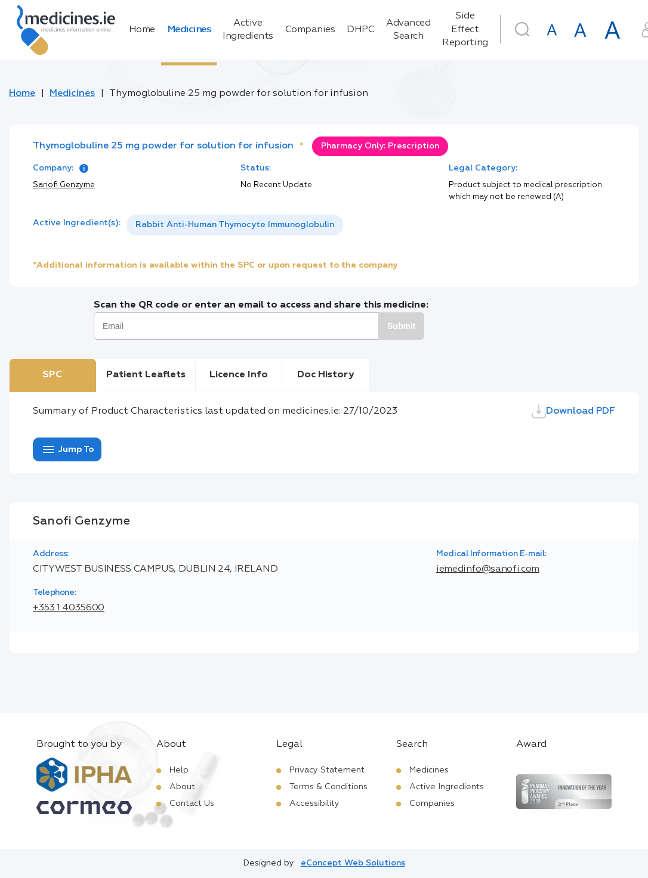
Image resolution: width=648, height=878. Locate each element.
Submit (401, 326)
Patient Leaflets (146, 375)
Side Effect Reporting (465, 29)
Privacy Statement (327, 770)
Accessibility (314, 803)
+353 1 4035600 (68, 608)
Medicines (189, 30)
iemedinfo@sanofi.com (487, 569)
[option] (234, 225)
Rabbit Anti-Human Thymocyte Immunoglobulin (234, 225)
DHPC (360, 30)
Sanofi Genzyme (64, 185)
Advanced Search (408, 29)
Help (179, 770)
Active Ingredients (248, 29)
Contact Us (191, 803)
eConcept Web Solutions (353, 863)
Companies (310, 30)
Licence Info (238, 375)
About (182, 787)
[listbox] (234, 225)
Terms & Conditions (328, 787)
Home (142, 30)
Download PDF (573, 411)
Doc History (325, 375)
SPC (52, 375)
